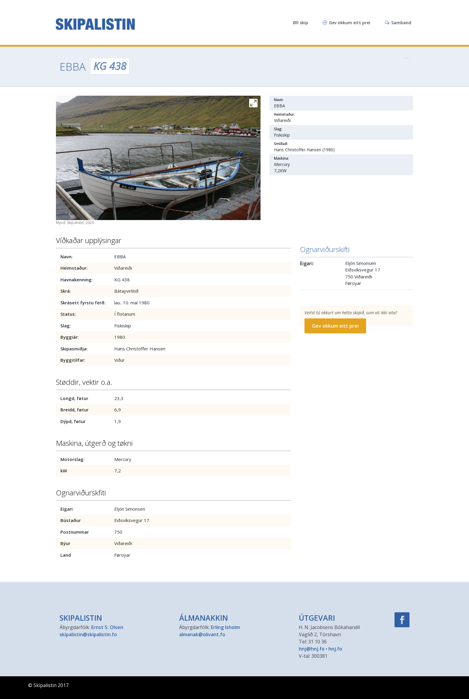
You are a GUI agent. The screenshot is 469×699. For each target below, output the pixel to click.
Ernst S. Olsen (107, 627)
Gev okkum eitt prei (346, 22)
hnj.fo (335, 648)
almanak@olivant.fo (202, 634)
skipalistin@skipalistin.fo (88, 634)
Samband (398, 22)
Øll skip (300, 22)
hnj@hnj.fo (312, 648)
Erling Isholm (225, 627)
